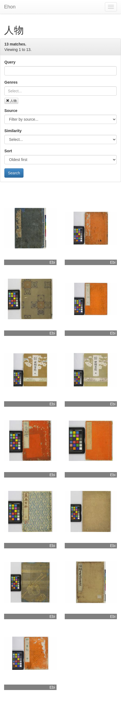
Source (10, 110)
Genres (10, 82)
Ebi (52, 262)
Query (9, 62)
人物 (11, 101)
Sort (8, 151)
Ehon (10, 7)
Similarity (13, 131)
